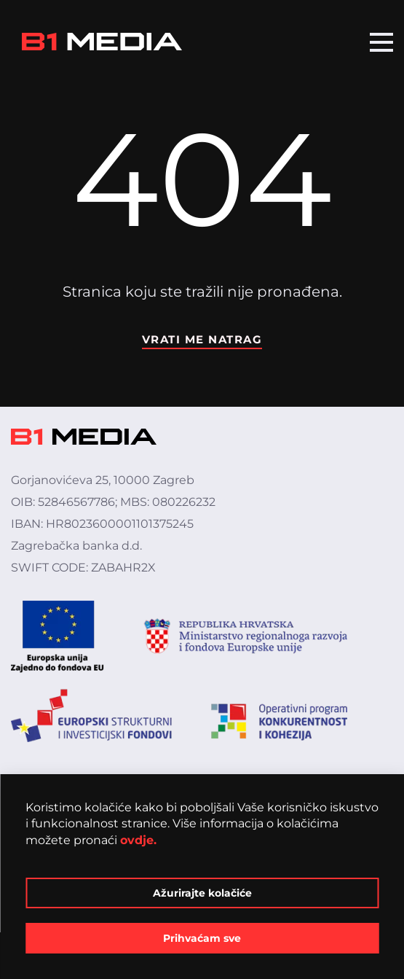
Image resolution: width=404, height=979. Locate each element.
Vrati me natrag (202, 339)
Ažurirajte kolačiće (202, 893)
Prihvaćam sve (202, 938)
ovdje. (138, 840)
